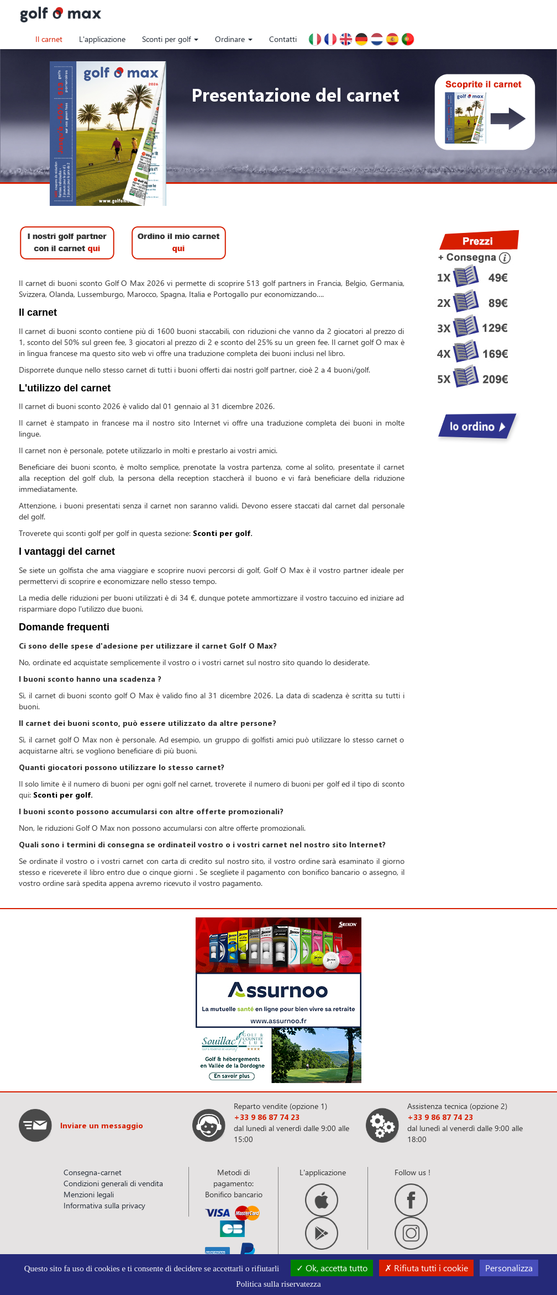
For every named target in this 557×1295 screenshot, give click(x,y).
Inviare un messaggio (101, 1125)
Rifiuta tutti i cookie (426, 1267)
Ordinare (234, 39)
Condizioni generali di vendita (113, 1183)
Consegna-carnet (93, 1172)
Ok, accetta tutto (331, 1267)
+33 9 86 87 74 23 (266, 1117)
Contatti (283, 39)
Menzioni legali (89, 1194)
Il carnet (48, 39)
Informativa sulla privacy (104, 1205)
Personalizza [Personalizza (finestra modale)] (509, 1267)
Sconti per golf (170, 39)
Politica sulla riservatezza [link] (278, 1284)
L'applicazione (102, 39)
